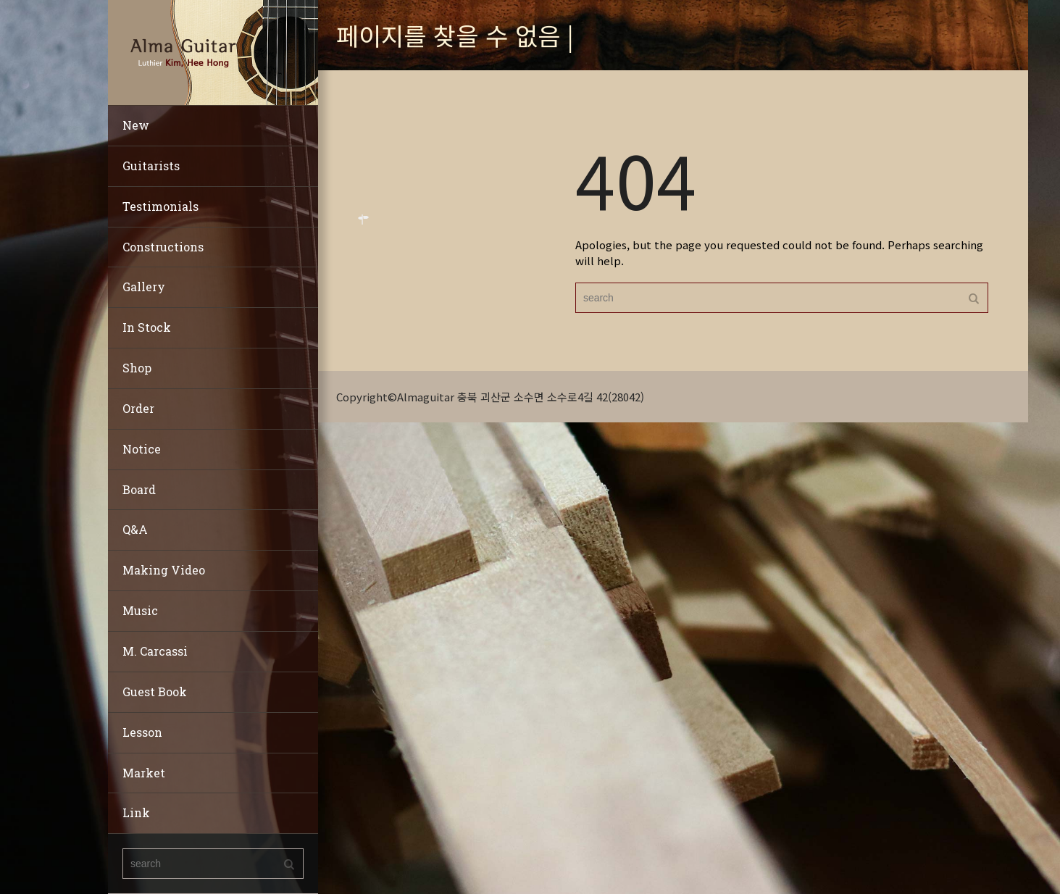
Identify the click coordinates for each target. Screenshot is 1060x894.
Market (143, 772)
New (135, 125)
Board (139, 489)
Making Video (163, 569)
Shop (136, 367)
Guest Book (154, 691)
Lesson (142, 732)
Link (136, 812)
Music (140, 610)
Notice (141, 448)
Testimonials (160, 206)
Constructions (163, 246)
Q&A (135, 529)
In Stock (146, 327)
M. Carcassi (155, 651)
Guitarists (151, 165)
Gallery (143, 286)
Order (138, 408)
